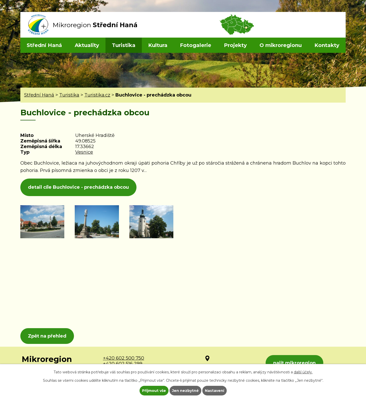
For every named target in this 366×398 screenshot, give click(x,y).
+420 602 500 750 (123, 358)
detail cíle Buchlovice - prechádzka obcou (78, 187)
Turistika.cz (97, 95)
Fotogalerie (195, 45)
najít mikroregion (294, 363)
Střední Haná (44, 45)
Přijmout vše (154, 390)
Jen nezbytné (185, 390)
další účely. (303, 372)
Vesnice (84, 152)
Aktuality (87, 45)
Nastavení (214, 390)
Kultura (157, 45)
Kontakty (326, 45)
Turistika (123, 45)
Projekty (235, 45)
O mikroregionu (281, 45)
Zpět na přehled (47, 336)
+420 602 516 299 (122, 364)
